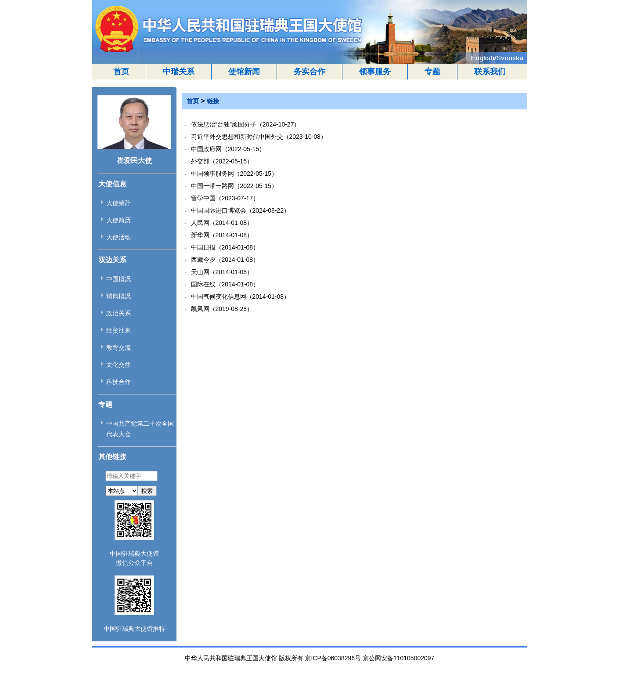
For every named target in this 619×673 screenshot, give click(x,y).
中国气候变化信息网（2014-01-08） (240, 296)
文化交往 (118, 364)
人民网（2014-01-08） (222, 222)
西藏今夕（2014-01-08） (225, 259)
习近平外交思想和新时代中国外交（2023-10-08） (259, 136)
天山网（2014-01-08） (222, 271)
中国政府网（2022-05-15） (228, 148)
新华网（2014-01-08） (222, 235)
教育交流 (118, 347)
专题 (432, 71)
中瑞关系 (178, 71)
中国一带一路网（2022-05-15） (234, 185)
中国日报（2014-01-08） (225, 247)
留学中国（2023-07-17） (225, 198)
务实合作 (309, 71)
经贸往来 (118, 330)
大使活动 (118, 237)
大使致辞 (118, 202)
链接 (213, 101)
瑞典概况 (118, 296)
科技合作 (118, 381)
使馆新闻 (244, 71)
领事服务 (375, 71)
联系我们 (490, 71)
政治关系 (118, 313)
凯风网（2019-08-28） (222, 308)
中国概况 (118, 278)
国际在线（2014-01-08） (225, 284)
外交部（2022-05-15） (222, 161)
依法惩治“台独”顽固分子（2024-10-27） (245, 124)
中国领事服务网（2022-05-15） (234, 173)
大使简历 (118, 220)
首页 (121, 71)
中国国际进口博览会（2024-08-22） (240, 210)
